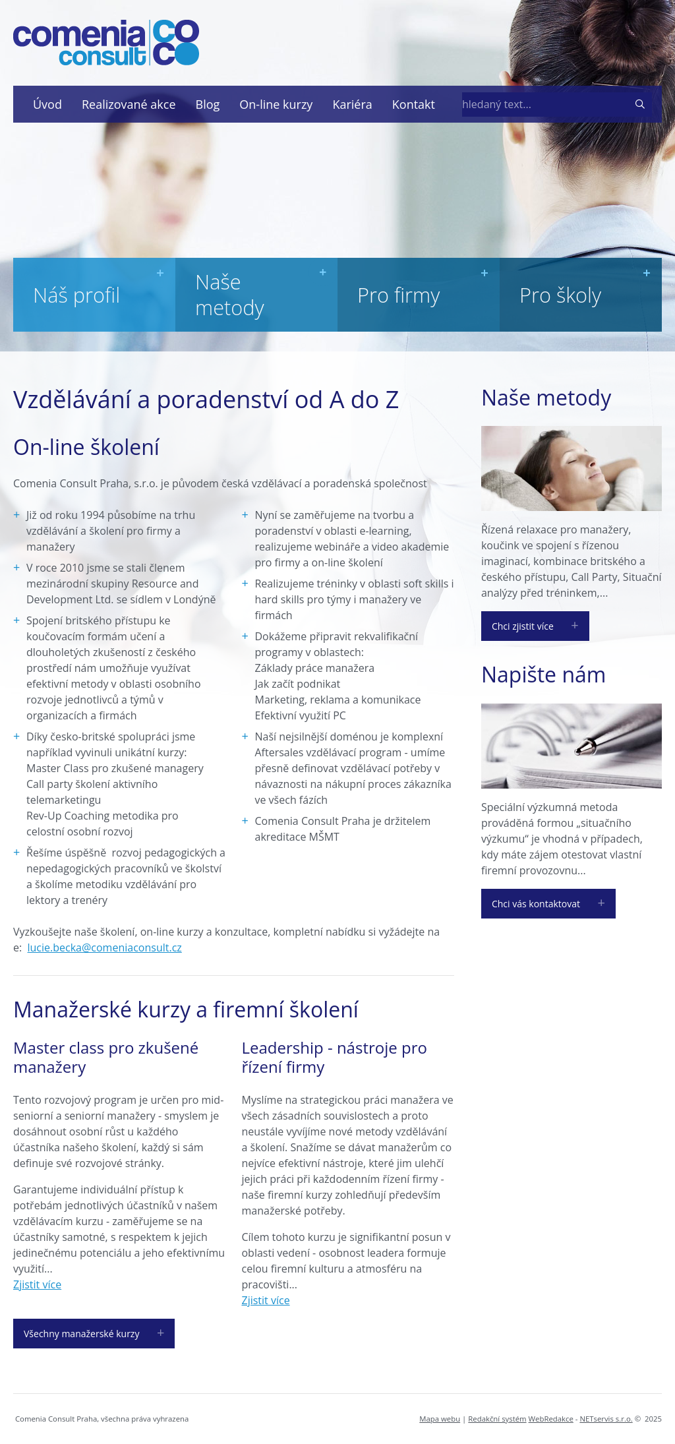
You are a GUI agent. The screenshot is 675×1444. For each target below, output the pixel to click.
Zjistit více (37, 1284)
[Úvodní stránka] (106, 43)
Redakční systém (497, 1419)
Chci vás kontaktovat (536, 903)
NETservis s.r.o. (605, 1419)
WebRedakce (551, 1419)
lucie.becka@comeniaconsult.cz (105, 947)
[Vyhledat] (640, 104)
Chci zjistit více (523, 626)
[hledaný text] (540, 104)
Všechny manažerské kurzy (81, 1333)
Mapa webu (439, 1419)
